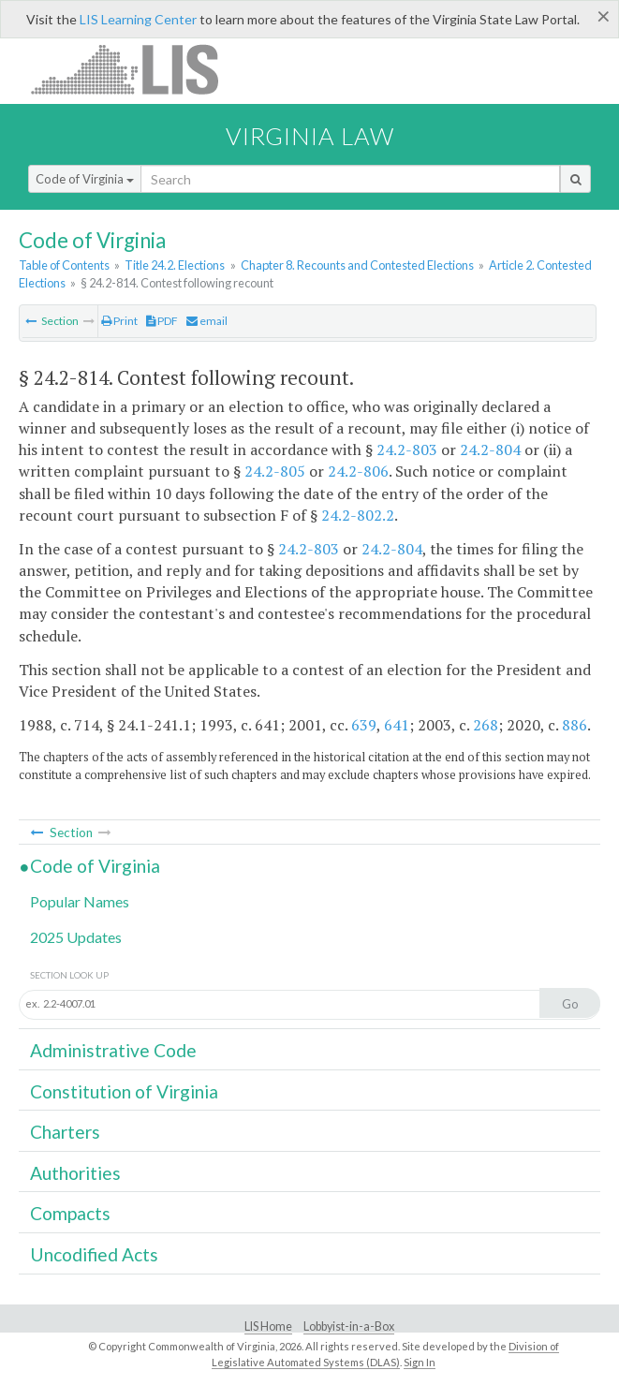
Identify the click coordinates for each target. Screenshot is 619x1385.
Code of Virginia (85, 178)
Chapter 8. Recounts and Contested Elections (357, 265)
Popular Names (79, 901)
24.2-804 (490, 449)
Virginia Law (310, 136)
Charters (65, 1131)
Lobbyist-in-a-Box (348, 1326)
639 (363, 725)
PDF (162, 321)
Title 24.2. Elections (175, 265)
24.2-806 (358, 471)
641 (396, 725)
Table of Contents (64, 265)
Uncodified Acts (94, 1254)
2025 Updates (76, 937)
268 (485, 725)
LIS (135, 69)
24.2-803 (406, 449)
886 (574, 725)
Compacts (70, 1213)
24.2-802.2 (357, 515)
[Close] (604, 16)
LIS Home (268, 1326)
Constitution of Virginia (124, 1091)
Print (119, 321)
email (207, 321)
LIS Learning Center (138, 19)
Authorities (75, 1173)
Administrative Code (113, 1050)
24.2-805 (274, 471)
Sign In (419, 1362)
